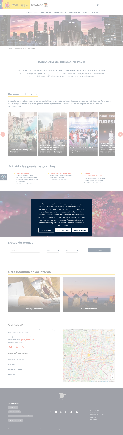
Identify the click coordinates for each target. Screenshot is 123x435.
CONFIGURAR (46, 230)
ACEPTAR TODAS (80, 230)
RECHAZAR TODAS (63, 230)
